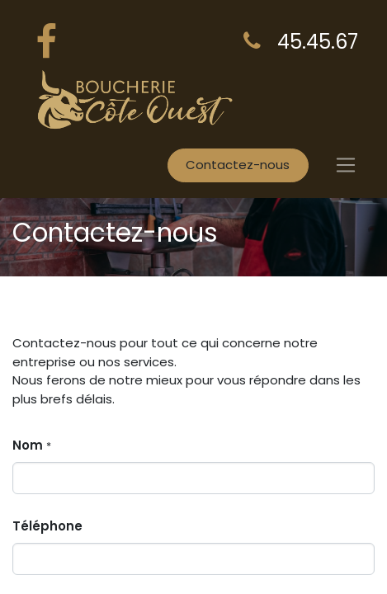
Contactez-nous (238, 164)
